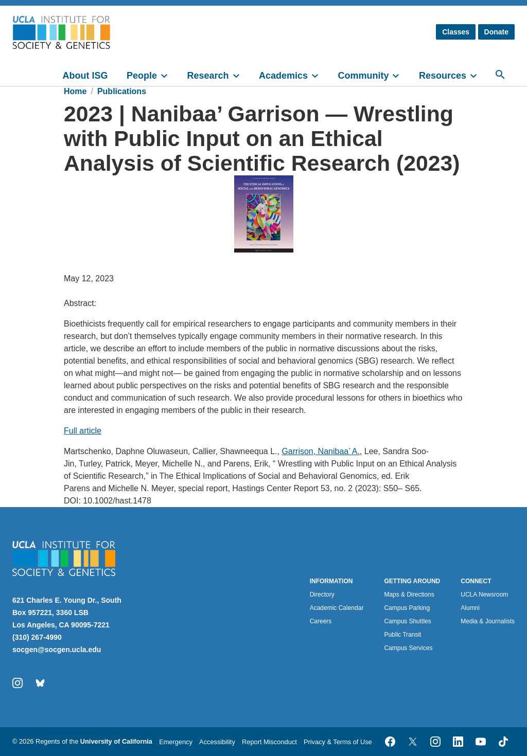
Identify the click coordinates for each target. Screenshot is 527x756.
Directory (322, 594)
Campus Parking (407, 607)
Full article (82, 430)
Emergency (175, 742)
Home (75, 91)
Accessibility (217, 742)
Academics (283, 75)
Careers (321, 621)
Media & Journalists (488, 621)
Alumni (470, 607)
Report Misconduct (269, 742)
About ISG (85, 75)
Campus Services (408, 648)
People (142, 75)
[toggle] (169, 74)
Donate (496, 32)
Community (363, 75)
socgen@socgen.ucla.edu (56, 649)
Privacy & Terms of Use (338, 742)
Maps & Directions (409, 594)
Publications (121, 91)
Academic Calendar (337, 607)
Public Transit (402, 634)
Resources (442, 75)
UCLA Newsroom (484, 594)
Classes (455, 32)
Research (208, 75)
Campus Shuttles (407, 621)
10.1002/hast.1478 (117, 500)
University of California (116, 741)
